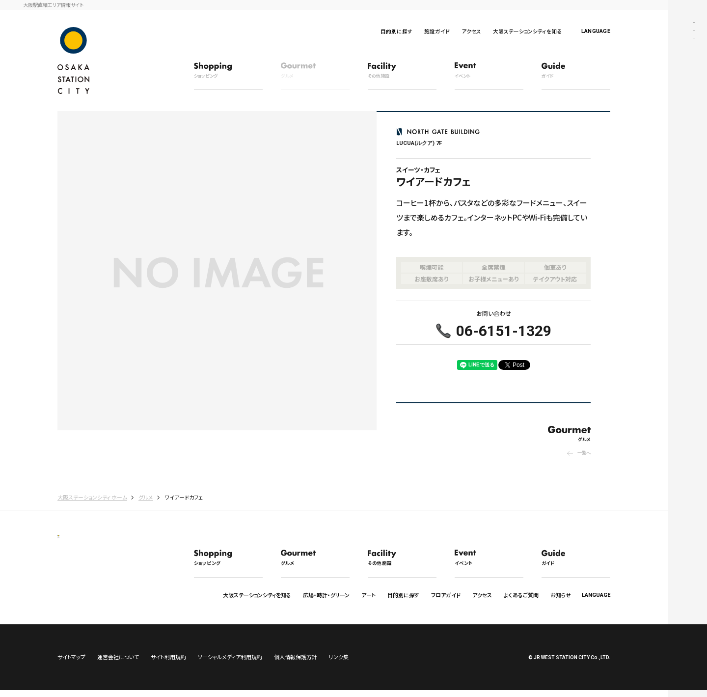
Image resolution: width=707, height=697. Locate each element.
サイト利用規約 (168, 664)
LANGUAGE (595, 31)
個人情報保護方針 (295, 664)
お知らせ (560, 595)
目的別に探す (396, 31)
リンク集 (339, 664)
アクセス (471, 31)
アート (368, 595)
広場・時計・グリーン (326, 595)
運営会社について (118, 664)
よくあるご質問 (521, 595)
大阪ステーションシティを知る (527, 31)
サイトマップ (71, 664)
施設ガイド (437, 31)
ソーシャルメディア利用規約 (230, 664)
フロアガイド (446, 595)
